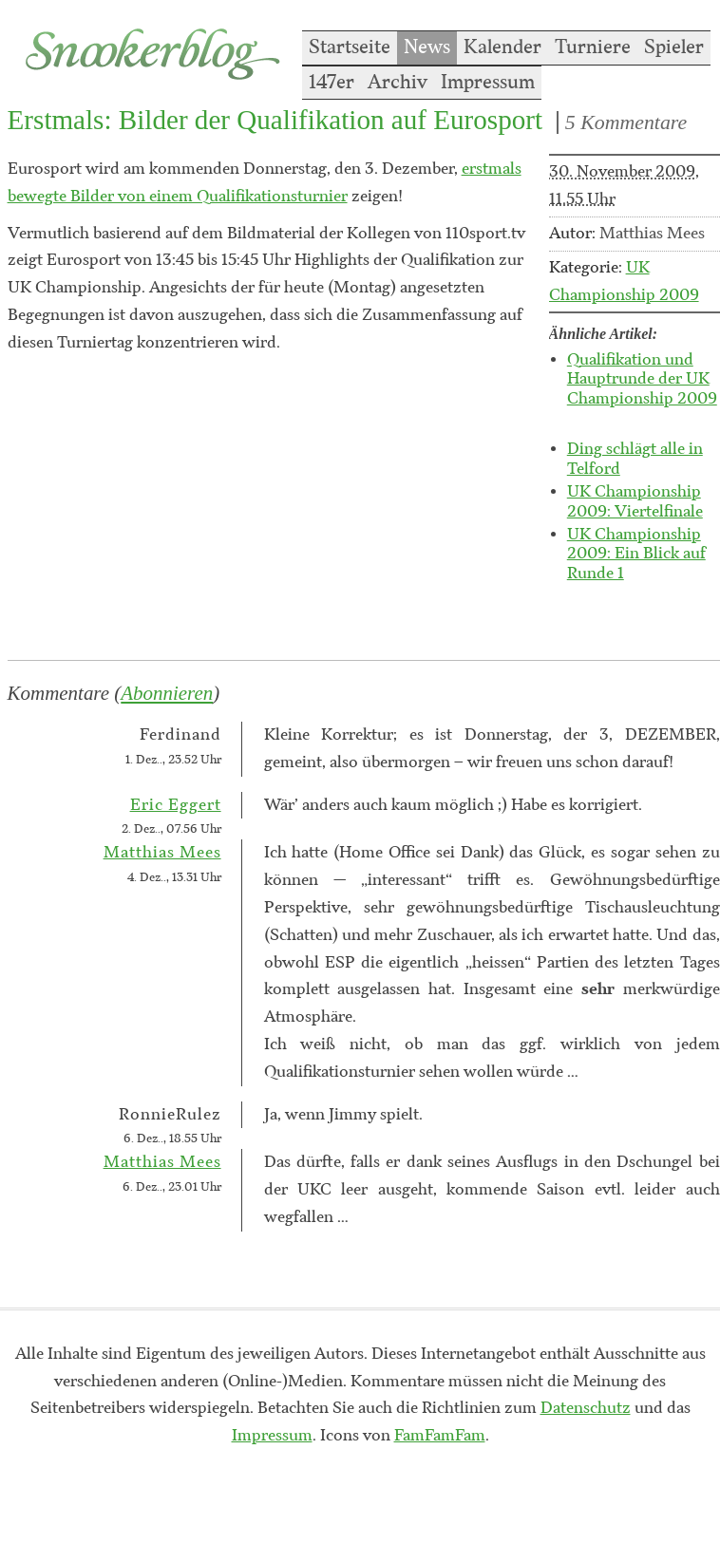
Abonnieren (167, 693)
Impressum (488, 82)
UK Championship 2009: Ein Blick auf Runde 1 (636, 554)
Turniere (593, 47)
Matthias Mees (162, 852)
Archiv (397, 82)
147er (331, 82)
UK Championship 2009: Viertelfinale (635, 501)
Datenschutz (585, 1408)
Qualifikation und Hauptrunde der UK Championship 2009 (642, 379)
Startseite (349, 47)
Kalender (502, 47)
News (427, 47)
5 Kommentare (626, 122)
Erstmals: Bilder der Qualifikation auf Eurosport (275, 119)
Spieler (674, 47)
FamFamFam (439, 1435)
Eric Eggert (175, 805)
